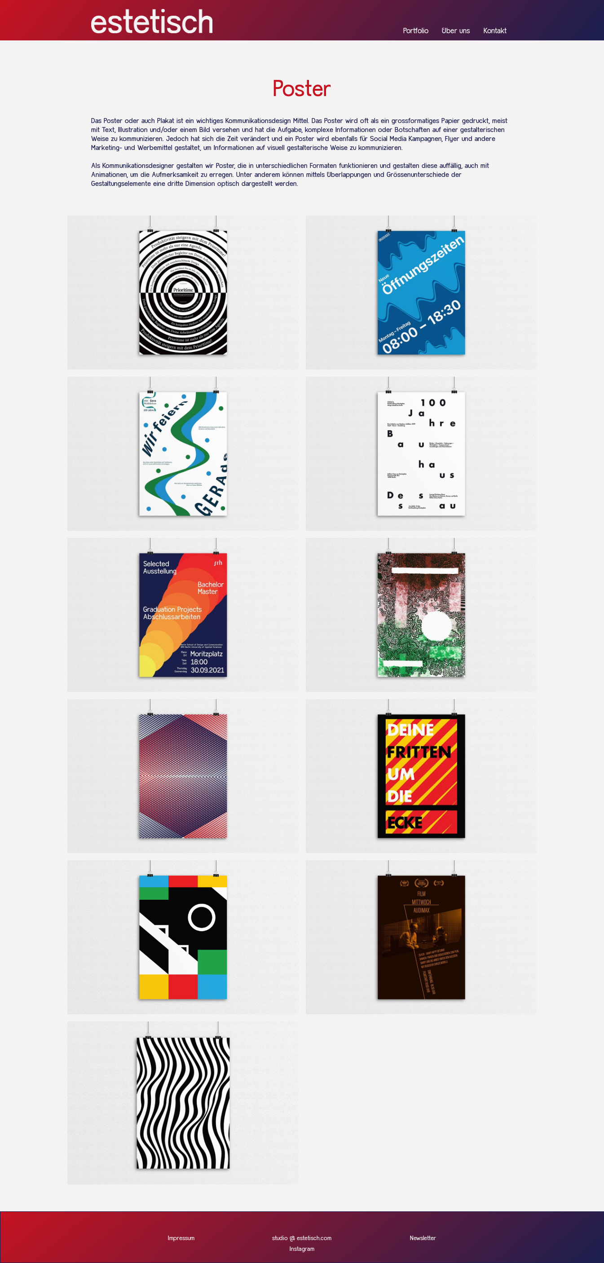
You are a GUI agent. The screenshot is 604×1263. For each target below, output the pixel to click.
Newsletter (423, 1238)
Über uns (456, 31)
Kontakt (495, 31)
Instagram (302, 1249)
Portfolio (415, 31)
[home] (151, 21)
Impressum (181, 1238)
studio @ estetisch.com (301, 1238)
